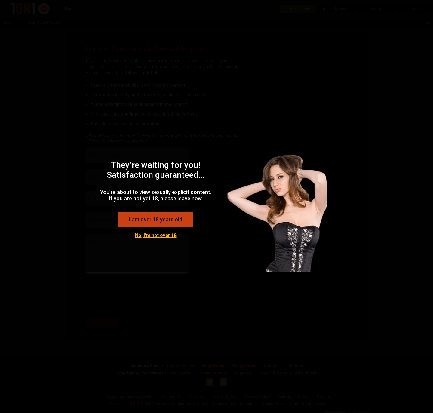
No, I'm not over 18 (156, 235)
